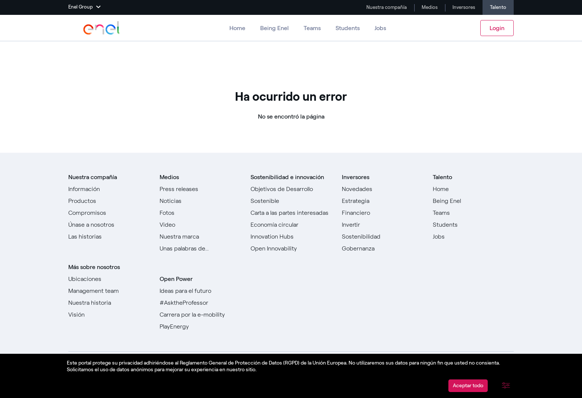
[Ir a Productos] (108, 201)
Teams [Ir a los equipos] (312, 28)
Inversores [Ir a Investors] (463, 7)
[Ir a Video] (200, 225)
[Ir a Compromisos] (108, 213)
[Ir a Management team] (108, 291)
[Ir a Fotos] (200, 213)
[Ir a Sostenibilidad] (382, 237)
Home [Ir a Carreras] (237, 28)
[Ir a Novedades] (382, 189)
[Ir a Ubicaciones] (108, 279)
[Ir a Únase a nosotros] (108, 225)
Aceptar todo (468, 385)
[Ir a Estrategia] (382, 201)
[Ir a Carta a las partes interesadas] (291, 213)
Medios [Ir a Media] (429, 7)
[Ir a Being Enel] (473, 201)
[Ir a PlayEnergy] (200, 327)
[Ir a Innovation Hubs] (291, 237)
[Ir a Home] (473, 189)
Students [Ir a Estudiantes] (348, 28)
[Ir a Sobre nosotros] (108, 189)
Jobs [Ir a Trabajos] (380, 28)
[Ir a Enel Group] (101, 28)
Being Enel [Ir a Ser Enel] (274, 28)
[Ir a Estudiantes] (473, 225)
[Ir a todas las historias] (108, 237)
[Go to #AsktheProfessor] (200, 303)
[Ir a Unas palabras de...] (200, 249)
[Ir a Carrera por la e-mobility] (200, 315)
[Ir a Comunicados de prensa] (200, 189)
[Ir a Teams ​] (473, 213)
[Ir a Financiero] (382, 213)
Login (497, 28)
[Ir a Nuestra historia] (108, 303)
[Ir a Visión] (108, 315)
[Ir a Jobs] (473, 237)
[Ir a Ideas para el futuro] (200, 291)
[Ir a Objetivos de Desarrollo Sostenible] (291, 195)
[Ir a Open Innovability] (291, 249)
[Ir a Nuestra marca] (200, 237)
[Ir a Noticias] (200, 201)
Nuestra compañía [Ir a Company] (386, 7)
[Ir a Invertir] (382, 225)
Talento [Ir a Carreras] (498, 7)
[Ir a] (291, 225)
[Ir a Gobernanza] (382, 249)
